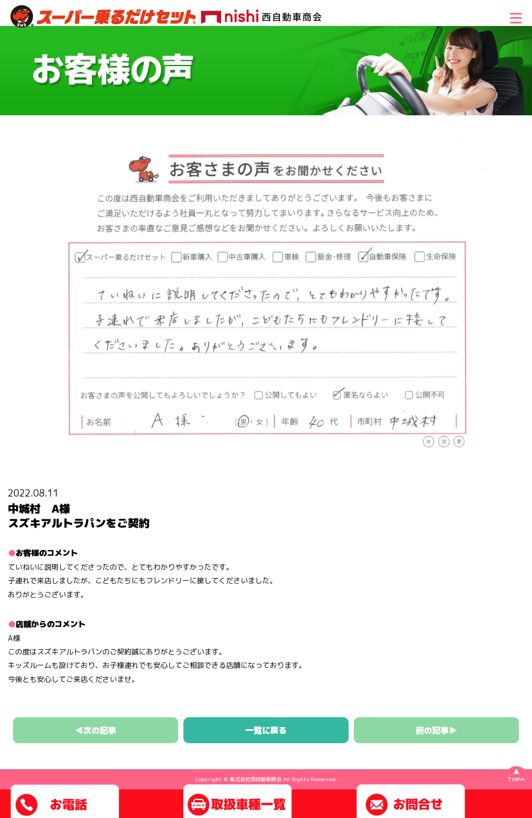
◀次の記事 (95, 730)
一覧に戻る (266, 730)
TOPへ (516, 779)
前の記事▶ (436, 730)
